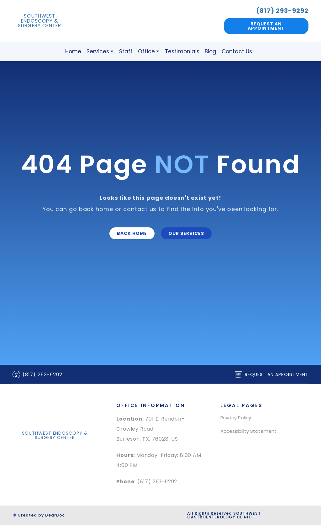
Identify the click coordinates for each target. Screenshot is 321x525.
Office (146, 51)
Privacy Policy (235, 417)
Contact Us (237, 51)
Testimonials (182, 51)
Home (73, 51)
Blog (210, 51)
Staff (126, 51)
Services (98, 51)
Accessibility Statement (248, 431)
